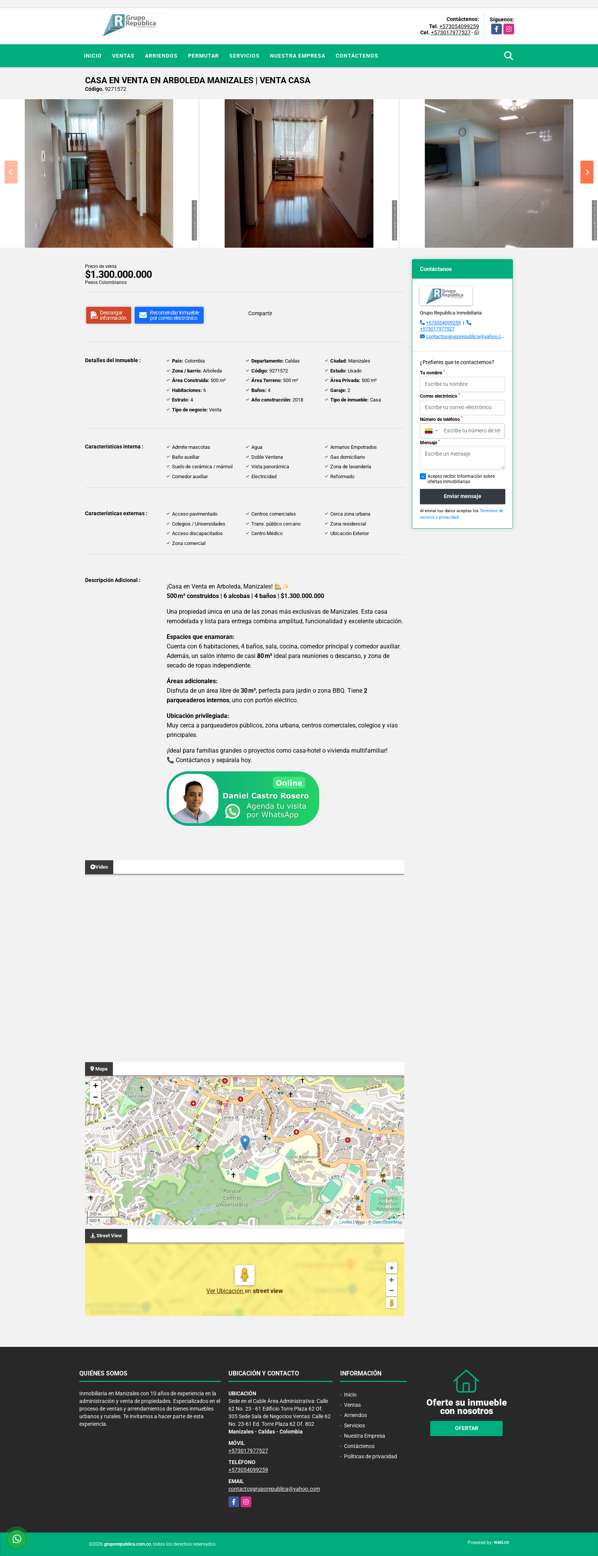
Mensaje (430, 442)
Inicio (93, 56)
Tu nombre (432, 372)
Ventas (123, 56)
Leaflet (345, 1222)
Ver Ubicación (225, 1291)
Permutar (203, 56)
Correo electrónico (440, 396)
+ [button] (95, 1086)
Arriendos (161, 56)
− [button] (95, 1098)
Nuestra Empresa (297, 56)
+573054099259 (459, 26)
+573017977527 (451, 32)
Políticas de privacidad (370, 1456)
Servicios (244, 56)
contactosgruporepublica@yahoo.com (467, 336)
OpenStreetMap (387, 1222)
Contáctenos (357, 56)
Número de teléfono (441, 419)
